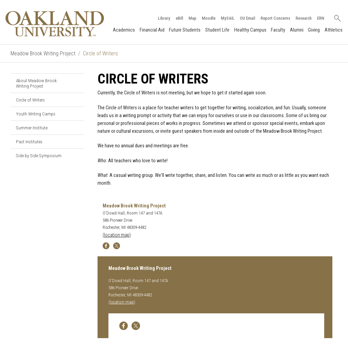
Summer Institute (32, 127)
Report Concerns (275, 18)
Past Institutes (29, 141)
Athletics (334, 30)
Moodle (208, 18)
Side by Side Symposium (39, 155)
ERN (320, 18)
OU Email (247, 18)
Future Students (185, 30)
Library (164, 18)
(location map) (117, 235)
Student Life (217, 30)
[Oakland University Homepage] (54, 23)
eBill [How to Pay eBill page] (179, 18)
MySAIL (227, 18)
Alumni (296, 30)
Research (304, 18)
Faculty (278, 30)
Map (192, 18)
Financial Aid (152, 30)
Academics (124, 30)
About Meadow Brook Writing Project (36, 83)
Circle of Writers (30, 100)
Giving (314, 30)
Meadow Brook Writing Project (43, 53)
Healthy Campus (250, 30)
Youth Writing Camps (35, 113)
